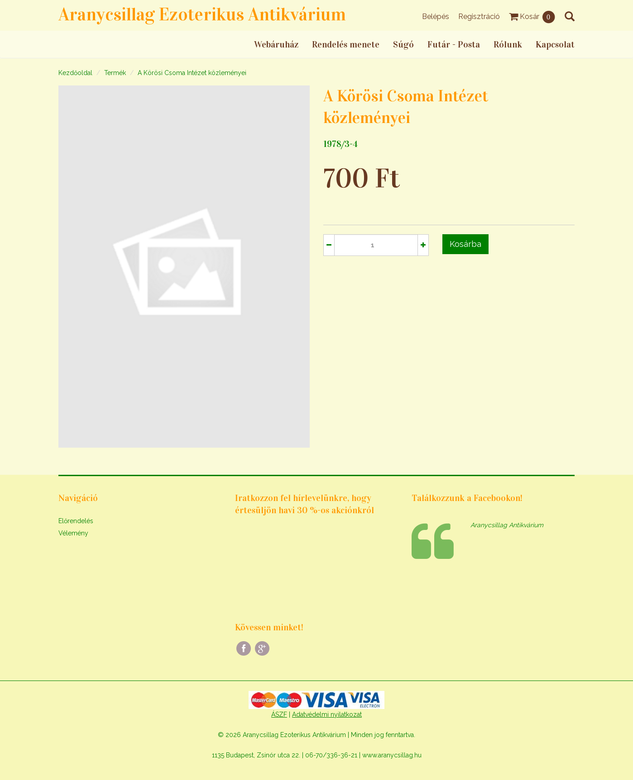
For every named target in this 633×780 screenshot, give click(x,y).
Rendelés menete (345, 44)
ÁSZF (279, 714)
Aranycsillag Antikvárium (506, 525)
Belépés (435, 16)
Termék (115, 72)
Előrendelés (75, 521)
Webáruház (276, 44)
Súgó (403, 44)
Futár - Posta (453, 44)
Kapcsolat (555, 44)
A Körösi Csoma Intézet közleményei (192, 72)
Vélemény (73, 533)
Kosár (532, 16)
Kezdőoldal (75, 72)
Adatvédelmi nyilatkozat (327, 714)
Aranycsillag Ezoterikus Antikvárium (202, 14)
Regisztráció (479, 16)
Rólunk (508, 44)
